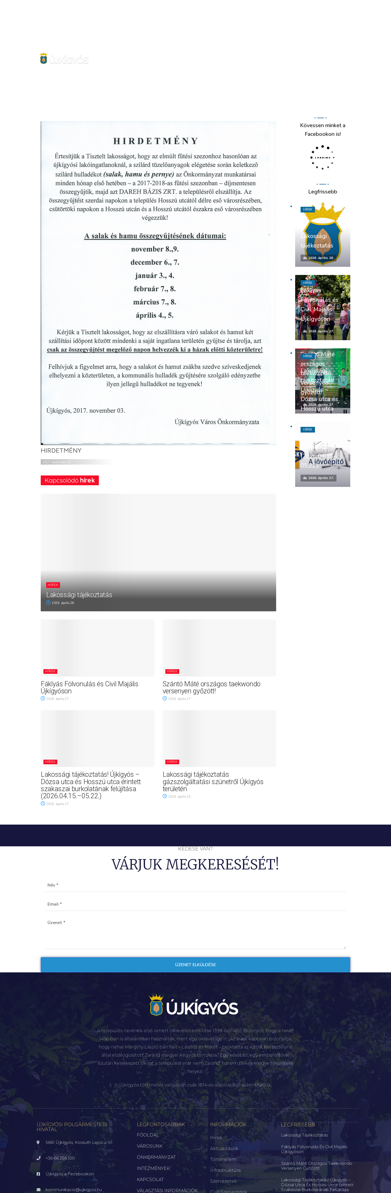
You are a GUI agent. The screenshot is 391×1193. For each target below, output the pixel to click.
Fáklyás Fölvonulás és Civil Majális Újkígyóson (89, 687)
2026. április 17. (55, 804)
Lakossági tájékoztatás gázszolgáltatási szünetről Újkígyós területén (213, 782)
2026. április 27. (55, 699)
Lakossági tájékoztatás (79, 595)
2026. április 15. (177, 797)
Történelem (223, 1159)
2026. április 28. (60, 603)
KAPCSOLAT (150, 1179)
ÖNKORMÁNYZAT (156, 1157)
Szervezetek (223, 1181)
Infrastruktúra (225, 1170)
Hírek (53, 585)
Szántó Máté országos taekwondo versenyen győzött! (211, 687)
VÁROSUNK (149, 1146)
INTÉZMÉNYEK (153, 1168)
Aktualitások (224, 1148)
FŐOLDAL (148, 1135)
